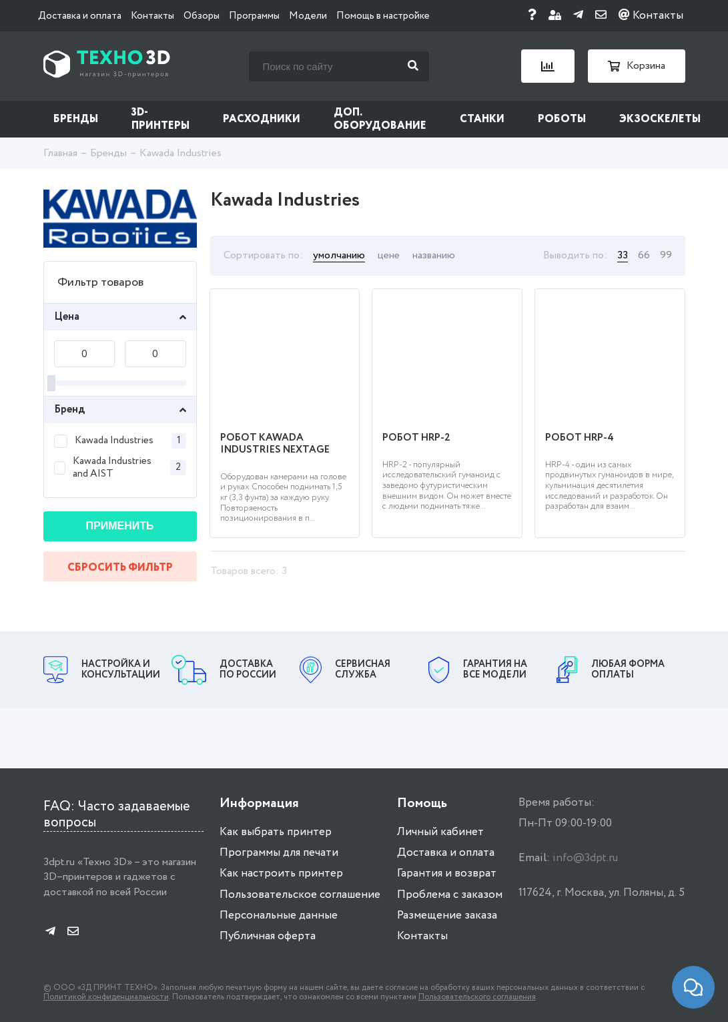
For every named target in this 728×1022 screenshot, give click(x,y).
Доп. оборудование (380, 119)
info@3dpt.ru (585, 858)
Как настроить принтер (281, 873)
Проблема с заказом (449, 894)
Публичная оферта (268, 936)
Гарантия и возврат (446, 873)
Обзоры (202, 16)
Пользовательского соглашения (477, 997)
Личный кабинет (440, 832)
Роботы (562, 119)
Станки (482, 119)
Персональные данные (279, 915)
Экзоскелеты (660, 119)
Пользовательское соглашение (300, 894)
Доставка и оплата (79, 16)
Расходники (261, 119)
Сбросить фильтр (120, 567)
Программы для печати (279, 852)
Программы (254, 16)
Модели (308, 16)
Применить (120, 525)
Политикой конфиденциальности (106, 997)
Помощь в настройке (383, 16)
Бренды (75, 119)
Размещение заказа (447, 915)
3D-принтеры (160, 119)
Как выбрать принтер (276, 832)
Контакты (152, 16)
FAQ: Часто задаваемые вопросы (116, 815)
